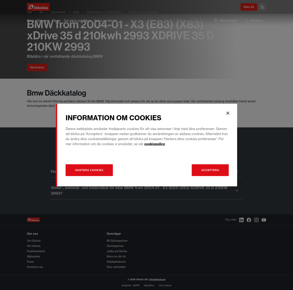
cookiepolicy (154, 144)
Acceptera (210, 169)
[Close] (228, 113)
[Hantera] (89, 170)
